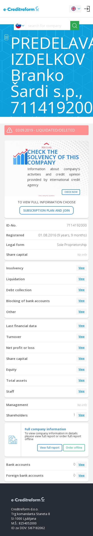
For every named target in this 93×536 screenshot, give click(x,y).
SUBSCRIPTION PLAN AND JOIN (46, 210)
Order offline (74, 447)
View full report (50, 447)
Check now (70, 192)
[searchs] (48, 25)
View (82, 268)
